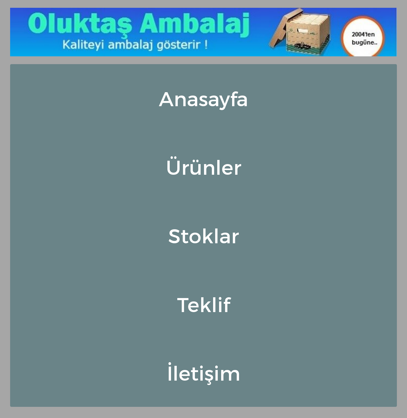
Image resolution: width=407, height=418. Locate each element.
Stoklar (203, 235)
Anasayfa (203, 98)
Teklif (203, 304)
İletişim (203, 373)
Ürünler (203, 167)
